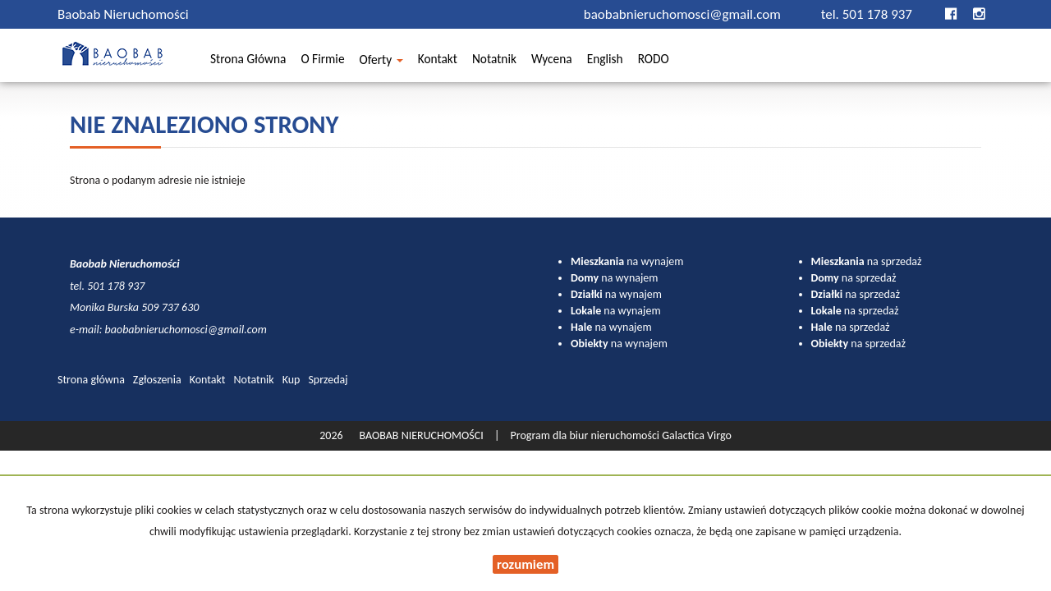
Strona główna (248, 61)
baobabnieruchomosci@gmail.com (684, 14)
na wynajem (627, 261)
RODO (653, 61)
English (605, 61)
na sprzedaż (866, 261)
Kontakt (437, 61)
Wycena (551, 61)
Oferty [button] (381, 61)
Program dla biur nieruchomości (587, 435)
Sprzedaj (327, 380)
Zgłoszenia (157, 380)
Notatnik (494, 61)
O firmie (322, 61)
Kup (291, 380)
